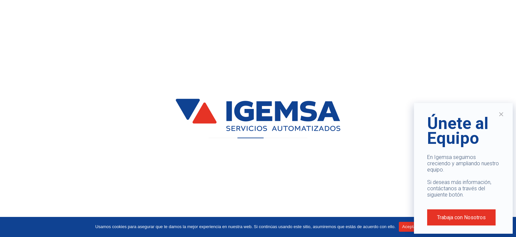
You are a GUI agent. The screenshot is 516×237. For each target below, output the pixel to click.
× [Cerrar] (501, 114)
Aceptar (410, 226)
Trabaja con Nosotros (461, 217)
